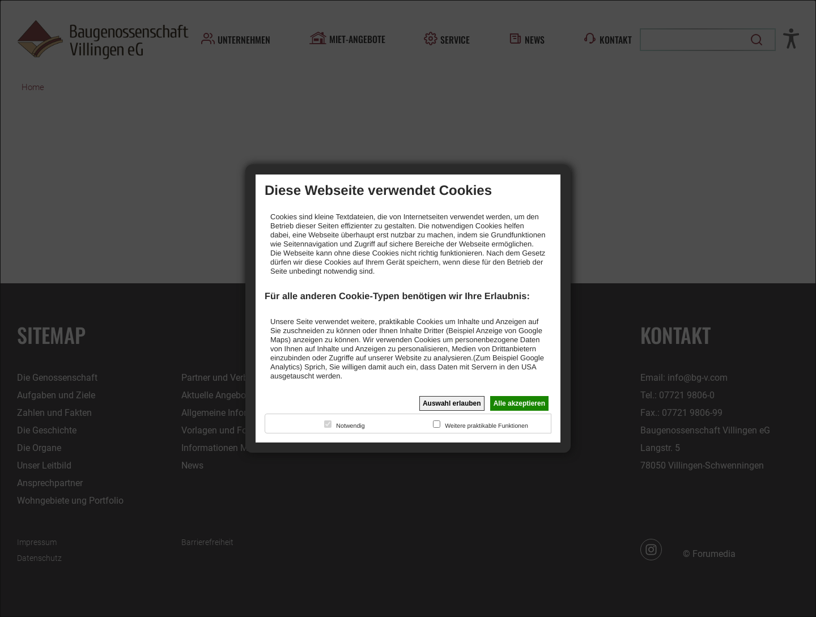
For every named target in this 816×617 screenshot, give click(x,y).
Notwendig (350, 426)
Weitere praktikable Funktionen (486, 426)
